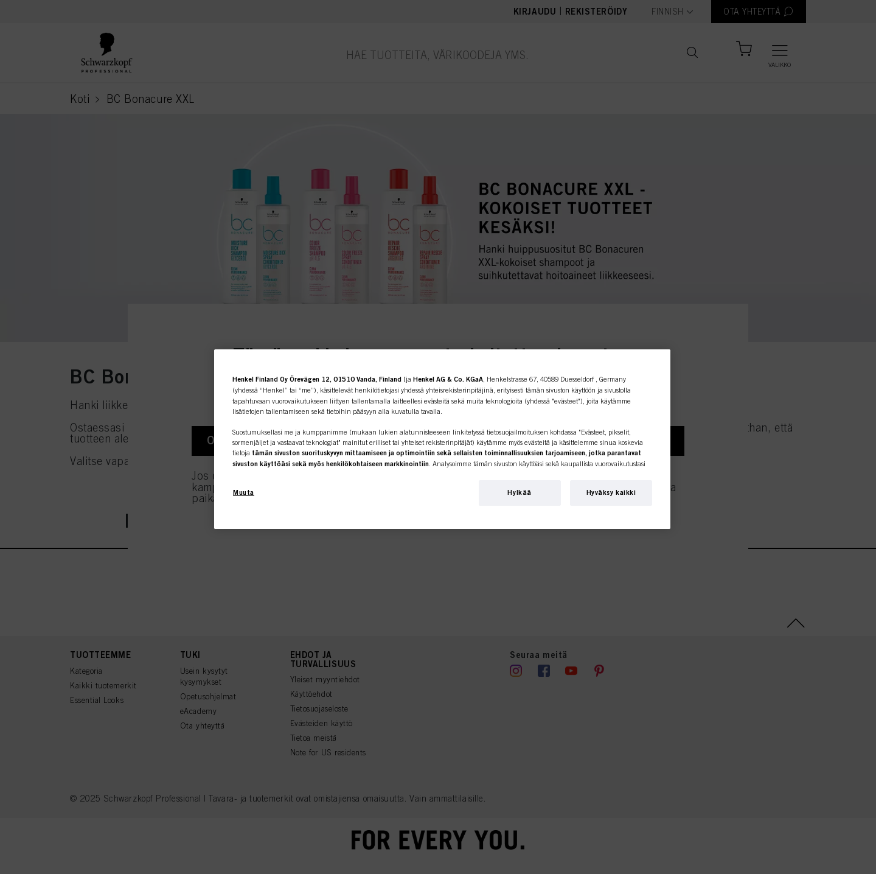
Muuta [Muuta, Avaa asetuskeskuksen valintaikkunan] (243, 492)
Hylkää (519, 492)
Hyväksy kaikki (611, 492)
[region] (442, 439)
